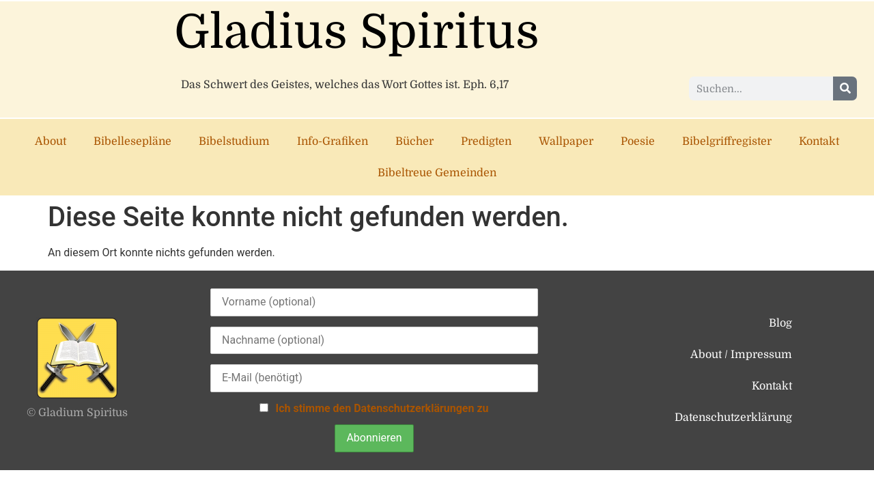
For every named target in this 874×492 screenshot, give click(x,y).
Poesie (638, 141)
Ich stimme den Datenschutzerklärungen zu (381, 408)
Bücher (414, 141)
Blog (780, 323)
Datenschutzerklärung (733, 417)
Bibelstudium (234, 141)
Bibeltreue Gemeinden (437, 173)
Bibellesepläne (132, 141)
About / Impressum (741, 354)
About (50, 141)
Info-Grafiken (332, 141)
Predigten (486, 141)
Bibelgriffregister (727, 141)
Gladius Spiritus (356, 32)
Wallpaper (566, 141)
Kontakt (819, 141)
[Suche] (845, 88)
